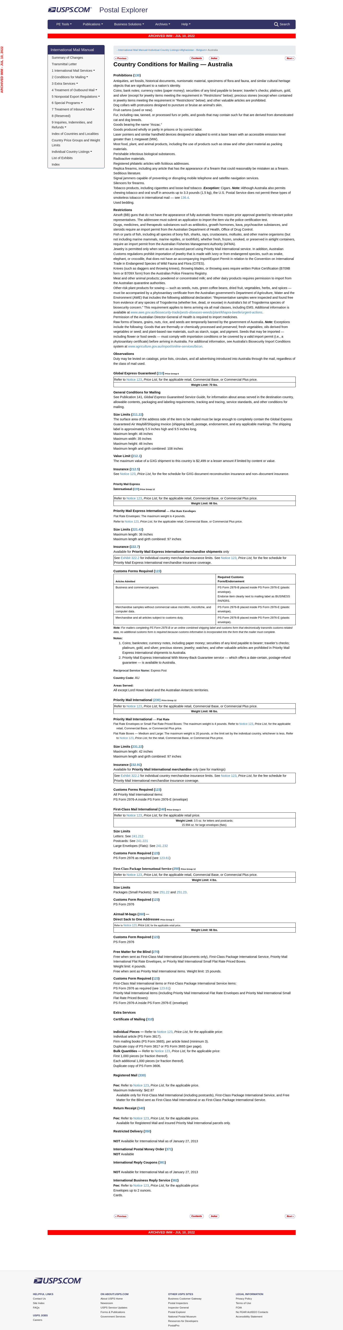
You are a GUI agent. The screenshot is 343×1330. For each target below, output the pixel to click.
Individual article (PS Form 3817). (138, 1036)
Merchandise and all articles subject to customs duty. (149, 617)
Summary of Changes (67, 57)
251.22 (164, 892)
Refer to (120, 379)
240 (162, 809)
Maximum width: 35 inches (133, 438)
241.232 (162, 846)
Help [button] (184, 24)
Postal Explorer (123, 10)
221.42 (137, 529)
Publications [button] (91, 24)
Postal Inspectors (178, 1303)
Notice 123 (134, 379)
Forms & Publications (113, 1312)
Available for (123, 551)
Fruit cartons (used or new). (133, 110)
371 (169, 1149)
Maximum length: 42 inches (133, 751)
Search (282, 24)
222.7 (135, 546)
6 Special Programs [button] (66, 103)
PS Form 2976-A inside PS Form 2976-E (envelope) (151, 799)
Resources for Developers (183, 1321)
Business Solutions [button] (127, 24)
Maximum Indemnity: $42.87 (134, 1090)
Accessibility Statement (249, 1316)
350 (147, 1131)
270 (155, 952)
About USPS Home (112, 1298)
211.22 (137, 414)
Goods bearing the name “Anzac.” (138, 124)
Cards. (118, 1195)
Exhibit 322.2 (130, 558)
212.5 (135, 469)
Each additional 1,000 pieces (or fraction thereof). (149, 1061)
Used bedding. (124, 202)
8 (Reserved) (61, 116)
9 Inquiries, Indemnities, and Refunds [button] (72, 125)
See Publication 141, (128, 397)
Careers (37, 1320)
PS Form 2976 (124, 904)
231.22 (137, 746)
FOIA (239, 1307)
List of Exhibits (62, 158)
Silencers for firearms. (129, 183)
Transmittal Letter (64, 64)
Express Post (159, 670)
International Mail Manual (72, 50)
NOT (117, 1141)
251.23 (182, 892)
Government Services (113, 1316)
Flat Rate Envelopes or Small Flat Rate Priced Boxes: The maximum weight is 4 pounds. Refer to (176, 723)
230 (157, 700)
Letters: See (123, 836)
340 (141, 1108)
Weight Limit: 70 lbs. (204, 384)
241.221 (142, 841)
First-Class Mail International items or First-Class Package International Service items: (175, 983)
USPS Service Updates (114, 1307)
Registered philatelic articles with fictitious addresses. (152, 163)
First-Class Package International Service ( (144, 868)
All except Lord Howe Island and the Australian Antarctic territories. (161, 690)
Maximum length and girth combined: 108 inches (148, 448)
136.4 (185, 197)
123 (157, 571)
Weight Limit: (185, 820)
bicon (198, 346)
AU (137, 678)
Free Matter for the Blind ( (133, 952)
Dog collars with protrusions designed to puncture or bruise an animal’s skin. (168, 105)
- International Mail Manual (132, 50)
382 (174, 1180)
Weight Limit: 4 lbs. (204, 880)
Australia (220, 64)
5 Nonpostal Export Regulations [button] (74, 96)
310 (150, 1019)
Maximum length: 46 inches (133, 434)
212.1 (137, 456)
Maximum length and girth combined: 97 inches (147, 539)
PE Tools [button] (63, 24)
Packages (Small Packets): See (137, 892)
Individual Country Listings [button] (71, 151)
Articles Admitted (125, 581)
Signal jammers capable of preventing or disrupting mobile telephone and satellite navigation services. (186, 178)
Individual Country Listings (164, 50)
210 (160, 373)
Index (56, 164)
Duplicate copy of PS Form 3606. (137, 1066)
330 (142, 1075)
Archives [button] (161, 24)
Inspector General (178, 1307)
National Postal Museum (182, 1316)
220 (136, 489)
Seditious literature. (127, 173)
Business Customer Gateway (185, 1298)
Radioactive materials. (129, 158)
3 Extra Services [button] (63, 83)
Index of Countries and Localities (75, 134)
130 (137, 75)
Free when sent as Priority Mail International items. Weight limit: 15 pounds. (167, 971)
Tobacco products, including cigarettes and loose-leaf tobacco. (159, 188)
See (116, 474)
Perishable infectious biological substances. (145, 154)
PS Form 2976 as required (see (137, 858)
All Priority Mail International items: (138, 794)
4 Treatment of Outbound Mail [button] (73, 90)
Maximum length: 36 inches (133, 534)
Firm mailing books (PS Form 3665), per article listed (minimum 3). (161, 1041)
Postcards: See (125, 841)
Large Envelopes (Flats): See (135, 846)
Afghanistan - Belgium (193, 50)
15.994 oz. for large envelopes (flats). (204, 825)
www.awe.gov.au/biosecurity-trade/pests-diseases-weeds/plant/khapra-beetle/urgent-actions (196, 312)
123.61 (164, 858)
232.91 (136, 764)
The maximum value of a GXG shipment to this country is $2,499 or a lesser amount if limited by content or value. (195, 461)
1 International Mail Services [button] (72, 70)
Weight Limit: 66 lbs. (204, 503)
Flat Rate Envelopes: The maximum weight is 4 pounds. (149, 516)
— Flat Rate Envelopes (181, 511)
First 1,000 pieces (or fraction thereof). (141, 1056)
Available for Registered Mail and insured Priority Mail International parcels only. (173, 1123)
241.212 (137, 836)
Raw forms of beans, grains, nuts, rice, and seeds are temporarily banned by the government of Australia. (189, 322)
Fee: (117, 1085)
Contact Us (39, 1298)
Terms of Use (243, 1303)
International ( (124, 489)
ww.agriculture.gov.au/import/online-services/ (162, 346)
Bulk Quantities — (127, 1051)
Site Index (39, 1303)
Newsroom (107, 1303)
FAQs (36, 1307)
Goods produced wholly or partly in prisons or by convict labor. (158, 129)
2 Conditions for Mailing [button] (69, 77)
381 (162, 1162)
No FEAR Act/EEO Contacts (252, 1312)
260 (141, 914)
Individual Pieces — (129, 1032)
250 (176, 868)
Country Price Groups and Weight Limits (76, 142)
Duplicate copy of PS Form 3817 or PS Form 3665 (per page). (158, 1046)
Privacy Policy (244, 1298)
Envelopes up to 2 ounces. (133, 1190)
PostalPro (173, 1325)
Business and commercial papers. (137, 587)
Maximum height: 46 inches (133, 443)
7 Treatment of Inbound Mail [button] (72, 109)
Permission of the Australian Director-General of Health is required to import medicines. (176, 317)
